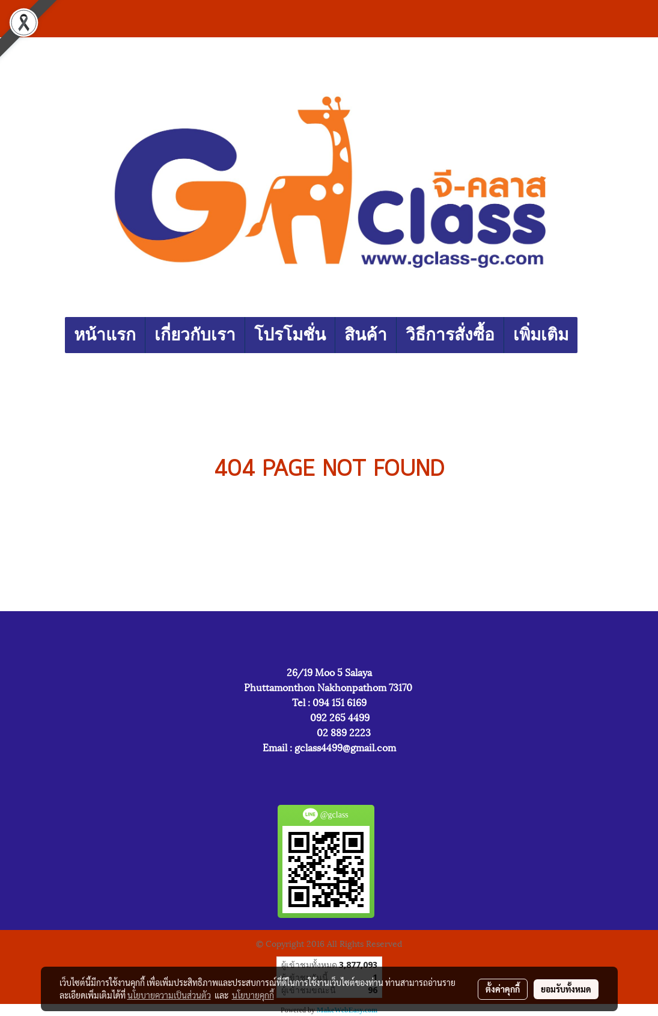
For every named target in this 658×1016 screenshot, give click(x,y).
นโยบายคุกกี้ (253, 995)
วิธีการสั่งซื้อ (450, 334)
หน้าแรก (105, 334)
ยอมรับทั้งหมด (566, 989)
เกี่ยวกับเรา (195, 334)
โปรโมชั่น (290, 334)
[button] (588, 335)
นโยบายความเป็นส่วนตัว (169, 995)
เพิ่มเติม (540, 334)
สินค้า (365, 334)
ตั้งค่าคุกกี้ (503, 989)
